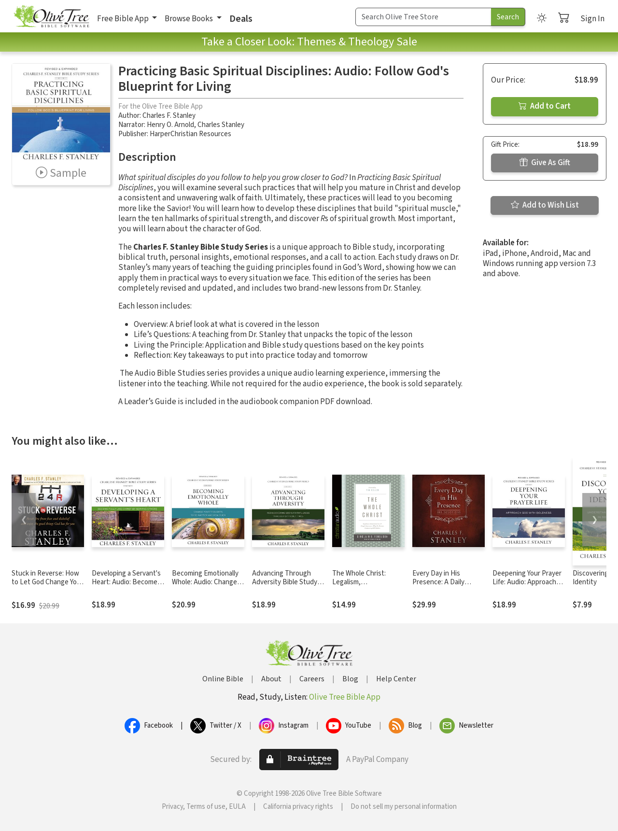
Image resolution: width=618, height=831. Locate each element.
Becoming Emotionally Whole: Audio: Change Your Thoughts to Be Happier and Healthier (205, 587)
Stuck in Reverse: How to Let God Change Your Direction (47, 582)
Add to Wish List (545, 205)
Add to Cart (545, 106)
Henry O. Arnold (170, 125)
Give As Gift (545, 163)
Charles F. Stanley (169, 116)
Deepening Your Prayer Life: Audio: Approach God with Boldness (527, 582)
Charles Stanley (220, 125)
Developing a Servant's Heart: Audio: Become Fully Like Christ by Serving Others (126, 587)
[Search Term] (423, 17)
